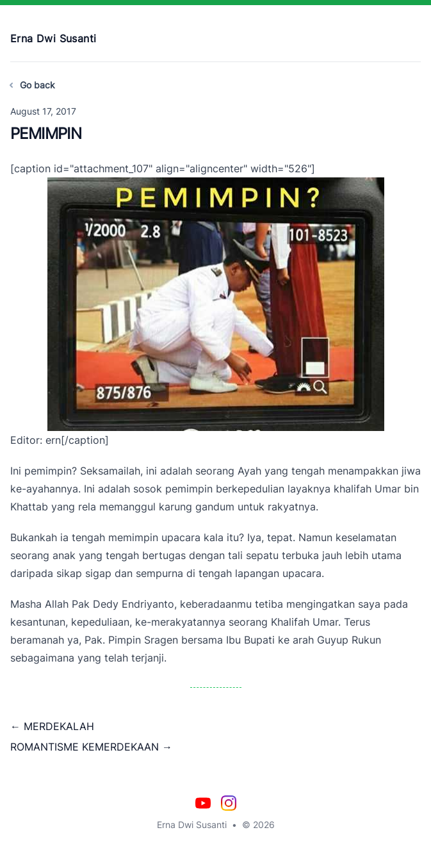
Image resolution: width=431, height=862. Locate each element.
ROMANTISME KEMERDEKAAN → (91, 746)
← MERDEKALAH (52, 726)
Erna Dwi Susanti (53, 38)
